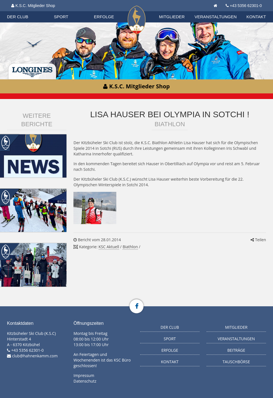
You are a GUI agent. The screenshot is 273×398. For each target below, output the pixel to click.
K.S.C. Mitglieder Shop (33, 5)
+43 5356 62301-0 (246, 5)
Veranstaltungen (216, 16)
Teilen (258, 239)
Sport (61, 16)
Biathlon (26, 11)
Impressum (83, 375)
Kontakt (256, 16)
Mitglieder (172, 16)
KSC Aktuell (109, 246)
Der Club (17, 16)
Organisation (27, 11)
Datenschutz (84, 381)
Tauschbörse (236, 361)
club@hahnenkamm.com (35, 355)
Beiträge (236, 350)
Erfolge (104, 16)
